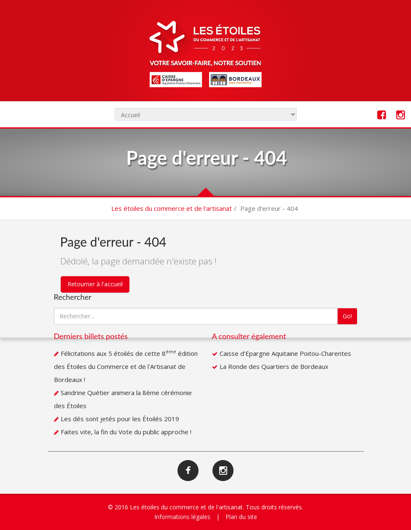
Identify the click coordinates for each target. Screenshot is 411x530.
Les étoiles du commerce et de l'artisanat (171, 208)
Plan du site (241, 517)
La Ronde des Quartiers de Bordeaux (274, 366)
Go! (347, 316)
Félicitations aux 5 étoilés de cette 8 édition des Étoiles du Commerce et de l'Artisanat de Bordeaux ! (126, 366)
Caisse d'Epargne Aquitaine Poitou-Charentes (285, 353)
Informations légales (182, 517)
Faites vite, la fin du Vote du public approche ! (126, 432)
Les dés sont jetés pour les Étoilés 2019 (120, 418)
